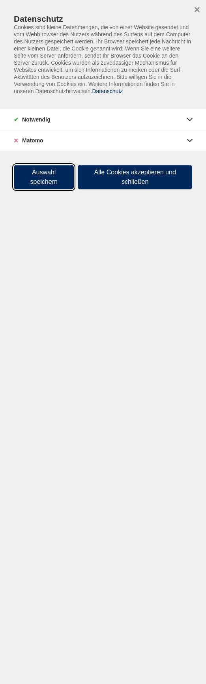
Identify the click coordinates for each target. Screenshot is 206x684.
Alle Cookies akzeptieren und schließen (135, 177)
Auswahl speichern (44, 177)
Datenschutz (107, 91)
